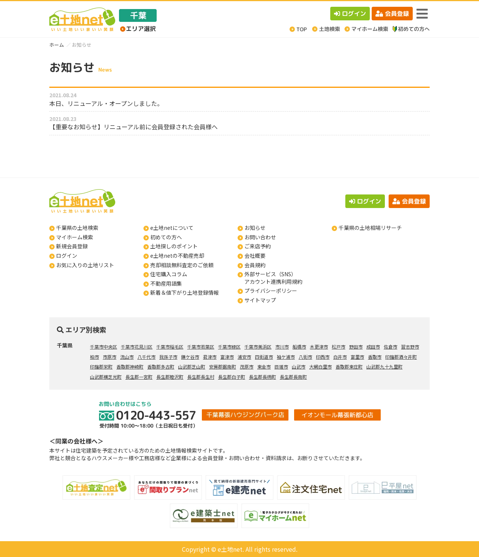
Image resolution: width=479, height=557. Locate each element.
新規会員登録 (72, 246)
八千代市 (146, 356)
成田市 (373, 346)
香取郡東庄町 (349, 366)
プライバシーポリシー (270, 290)
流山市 (127, 356)
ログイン (350, 13)
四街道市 (264, 356)
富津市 (227, 356)
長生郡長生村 (200, 376)
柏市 (94, 356)
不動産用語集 (166, 283)
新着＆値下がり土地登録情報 (184, 292)
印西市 (323, 356)
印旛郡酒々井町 (401, 356)
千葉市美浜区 (258, 346)
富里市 (357, 356)
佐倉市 (390, 346)
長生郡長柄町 (262, 376)
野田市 (356, 346)
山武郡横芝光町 (106, 376)
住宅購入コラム (168, 274)
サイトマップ (260, 300)
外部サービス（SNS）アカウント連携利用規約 (273, 277)
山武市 (298, 366)
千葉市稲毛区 (169, 346)
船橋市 (299, 346)
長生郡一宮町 (139, 376)
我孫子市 (168, 356)
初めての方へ (166, 237)
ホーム (56, 44)
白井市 (340, 356)
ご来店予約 (257, 246)
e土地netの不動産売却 (177, 255)
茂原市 (246, 366)
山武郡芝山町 (191, 366)
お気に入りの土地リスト (85, 265)
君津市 (210, 356)
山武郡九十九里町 (384, 366)
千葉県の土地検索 (77, 227)
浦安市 (244, 356)
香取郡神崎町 (129, 366)
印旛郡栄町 (101, 366)
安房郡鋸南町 (222, 366)
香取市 (374, 356)
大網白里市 (320, 366)
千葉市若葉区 (200, 346)
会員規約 (254, 265)
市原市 (109, 356)
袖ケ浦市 (286, 356)
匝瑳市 (281, 366)
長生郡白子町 (231, 376)
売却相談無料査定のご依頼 (182, 265)
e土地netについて (172, 227)
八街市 (305, 356)
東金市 (264, 366)
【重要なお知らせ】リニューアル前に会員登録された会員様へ (133, 126)
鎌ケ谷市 (190, 356)
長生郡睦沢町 (169, 376)
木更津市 (319, 346)
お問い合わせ (260, 237)
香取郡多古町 (160, 366)
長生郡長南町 (293, 376)
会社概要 (254, 255)
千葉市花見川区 (137, 346)
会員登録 (392, 13)
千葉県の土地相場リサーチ (370, 227)
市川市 (282, 346)
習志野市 (410, 346)
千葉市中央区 (103, 346)
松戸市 (338, 346)
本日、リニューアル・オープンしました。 (106, 103)
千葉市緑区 (229, 346)
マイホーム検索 (74, 237)
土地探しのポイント (174, 246)
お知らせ (254, 227)
